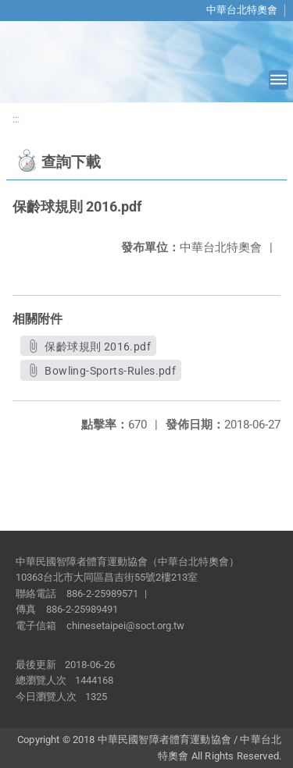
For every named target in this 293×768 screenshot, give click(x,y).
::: (16, 119)
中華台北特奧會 (241, 10)
